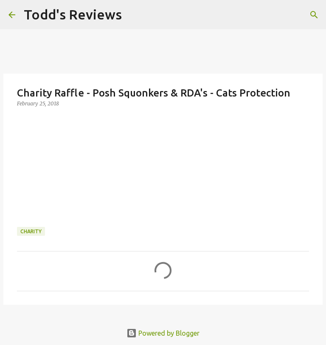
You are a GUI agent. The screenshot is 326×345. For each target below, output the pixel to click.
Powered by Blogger (163, 333)
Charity (31, 231)
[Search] (134, 15)
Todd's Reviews (73, 14)
